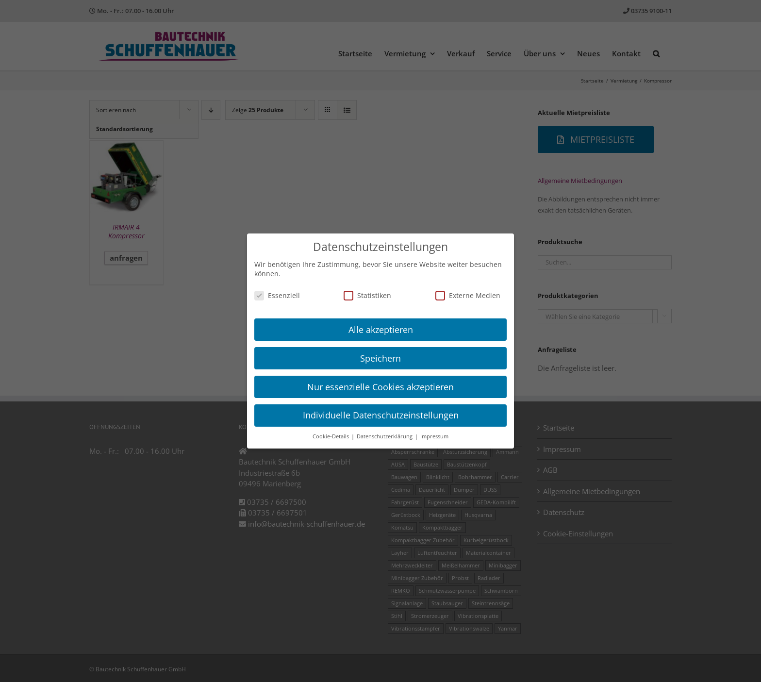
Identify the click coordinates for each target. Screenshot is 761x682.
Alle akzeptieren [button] (380, 329)
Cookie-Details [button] (331, 436)
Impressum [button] (434, 436)
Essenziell (277, 295)
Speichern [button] (380, 358)
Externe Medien (467, 295)
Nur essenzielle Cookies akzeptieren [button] (380, 387)
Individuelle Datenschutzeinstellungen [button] (381, 415)
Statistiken (367, 295)
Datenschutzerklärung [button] (385, 436)
